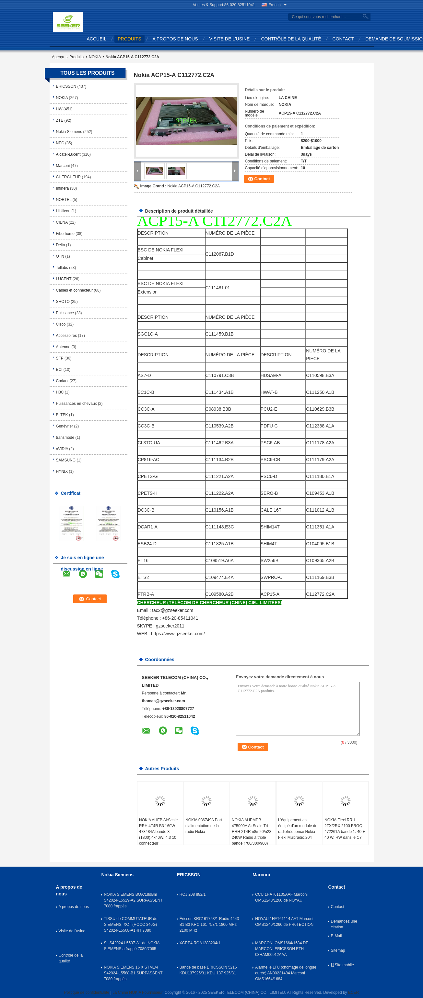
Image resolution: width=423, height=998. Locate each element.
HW (59, 109)
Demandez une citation (344, 923)
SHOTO (63, 301)
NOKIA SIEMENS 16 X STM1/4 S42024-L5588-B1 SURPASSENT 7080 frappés (133, 973)
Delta (60, 245)
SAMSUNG (66, 460)
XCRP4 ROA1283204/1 (200, 943)
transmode (65, 437)
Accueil (97, 38)
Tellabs (62, 267)
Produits (76, 57)
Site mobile (342, 965)
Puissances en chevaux (76, 403)
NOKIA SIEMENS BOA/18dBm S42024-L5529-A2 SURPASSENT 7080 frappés (133, 900)
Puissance (65, 313)
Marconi (63, 165)
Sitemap (338, 950)
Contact (343, 38)
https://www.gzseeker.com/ (178, 633)
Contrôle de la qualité (291, 38)
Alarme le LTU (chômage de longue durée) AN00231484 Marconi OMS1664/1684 (285, 973)
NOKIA (95, 57)
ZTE (60, 120)
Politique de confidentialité (86, 992)
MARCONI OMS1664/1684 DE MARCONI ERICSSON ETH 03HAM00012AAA (281, 949)
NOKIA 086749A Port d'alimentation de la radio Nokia (203, 826)
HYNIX (62, 471)
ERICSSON (66, 86)
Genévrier (64, 426)
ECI (59, 369)
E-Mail (336, 936)
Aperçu (58, 57)
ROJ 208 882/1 (193, 894)
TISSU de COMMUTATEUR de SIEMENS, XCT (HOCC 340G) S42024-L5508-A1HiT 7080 (130, 924)
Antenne (63, 347)
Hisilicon (63, 211)
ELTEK (62, 415)
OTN (60, 256)
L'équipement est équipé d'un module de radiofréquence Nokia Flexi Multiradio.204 (297, 829)
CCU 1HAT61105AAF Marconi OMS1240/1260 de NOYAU (281, 897)
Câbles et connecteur (74, 290)
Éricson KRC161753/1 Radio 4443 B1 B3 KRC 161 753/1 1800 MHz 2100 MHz (209, 924)
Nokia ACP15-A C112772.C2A (194, 186)
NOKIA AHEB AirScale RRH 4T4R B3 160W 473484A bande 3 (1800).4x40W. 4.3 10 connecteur (158, 832)
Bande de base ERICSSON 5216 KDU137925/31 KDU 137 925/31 (208, 970)
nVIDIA (62, 449)
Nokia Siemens (69, 131)
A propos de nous (175, 38)
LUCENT (64, 279)
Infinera (62, 188)
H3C (60, 392)
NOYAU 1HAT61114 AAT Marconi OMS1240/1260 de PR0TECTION (284, 921)
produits (129, 38)
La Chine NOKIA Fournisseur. (138, 992)
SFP (60, 358)
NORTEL (64, 199)
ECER (353, 992)
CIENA (62, 222)
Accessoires (66, 335)
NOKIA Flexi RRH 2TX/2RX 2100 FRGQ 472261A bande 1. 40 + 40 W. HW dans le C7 (344, 829)
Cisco (61, 324)
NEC (60, 143)
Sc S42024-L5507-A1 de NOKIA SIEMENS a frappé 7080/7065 (131, 946)
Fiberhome (65, 233)
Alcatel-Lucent (68, 154)
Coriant (62, 381)
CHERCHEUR (68, 177)
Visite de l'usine (229, 38)
